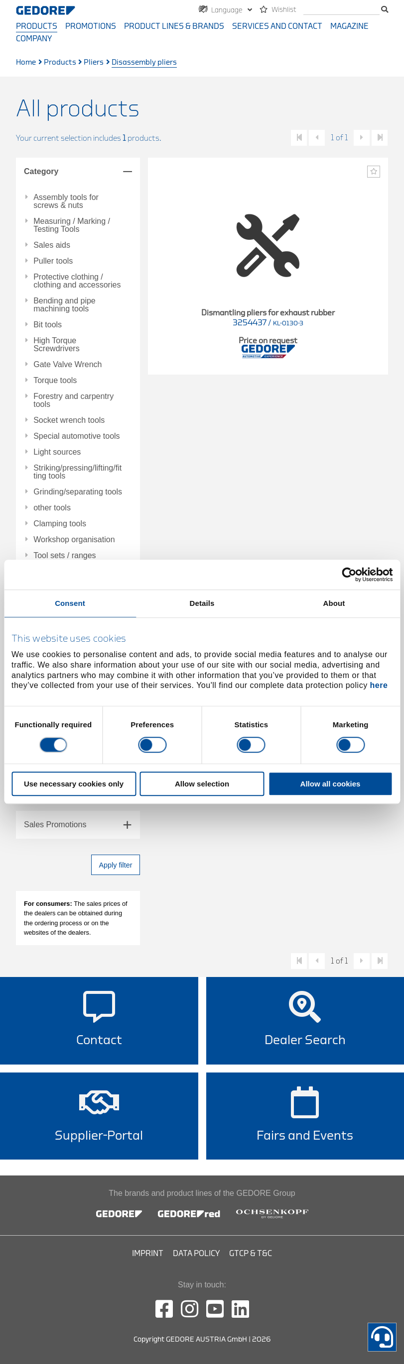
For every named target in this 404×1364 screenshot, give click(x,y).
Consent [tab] (70, 603)
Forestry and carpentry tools (73, 400)
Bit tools (47, 325)
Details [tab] (202, 603)
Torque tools (55, 381)
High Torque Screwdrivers (56, 345)
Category (41, 171)
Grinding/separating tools (77, 492)
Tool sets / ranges (64, 556)
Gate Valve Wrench (67, 365)
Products (36, 26)
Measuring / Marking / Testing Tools (71, 225)
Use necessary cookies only (74, 784)
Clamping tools (59, 524)
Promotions (90, 26)
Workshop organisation (74, 540)
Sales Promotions (55, 824)
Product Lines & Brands (174, 26)
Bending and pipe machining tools (64, 305)
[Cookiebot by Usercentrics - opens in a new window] (349, 574)
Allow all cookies (330, 784)
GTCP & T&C (250, 1254)
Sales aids (51, 245)
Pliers (94, 62)
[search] (341, 10)
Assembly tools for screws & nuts (66, 201)
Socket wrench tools (69, 420)
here (379, 686)
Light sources (57, 452)
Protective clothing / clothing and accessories (77, 281)
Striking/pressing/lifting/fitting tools (77, 472)
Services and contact (277, 26)
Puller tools (53, 261)
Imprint (147, 1254)
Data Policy (196, 1254)
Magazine (349, 26)
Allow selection (202, 784)
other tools (52, 508)
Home (26, 62)
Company (34, 39)
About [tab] (334, 603)
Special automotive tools (76, 436)
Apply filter (115, 865)
